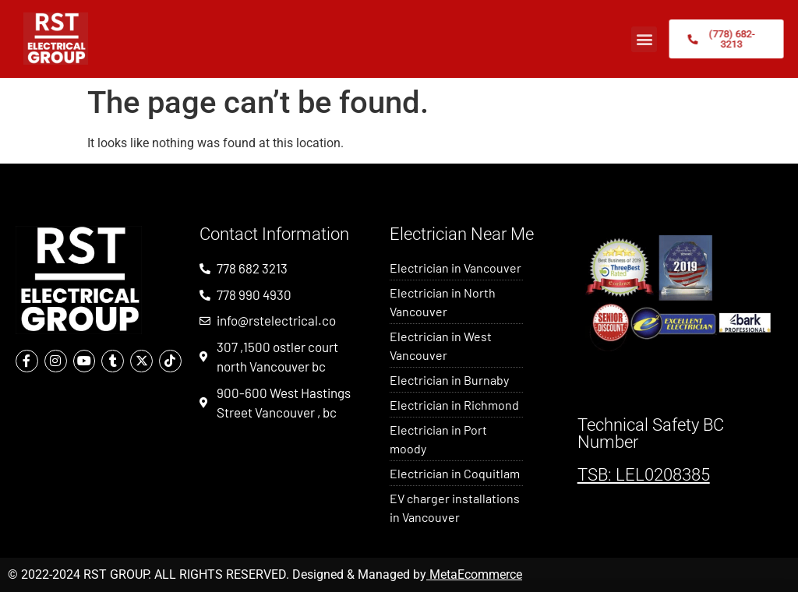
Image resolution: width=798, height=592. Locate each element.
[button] (644, 39)
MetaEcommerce (475, 574)
